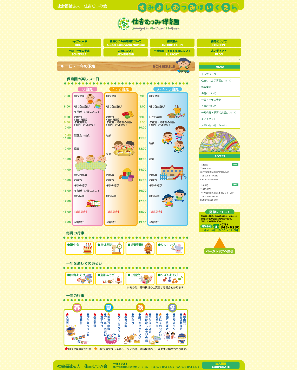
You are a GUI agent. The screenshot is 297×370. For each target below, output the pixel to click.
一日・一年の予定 (211, 99)
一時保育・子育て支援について (218, 112)
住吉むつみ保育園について (216, 80)
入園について (208, 106)
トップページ (208, 74)
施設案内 (206, 87)
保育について (208, 93)
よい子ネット (208, 118)
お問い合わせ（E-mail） (214, 125)
